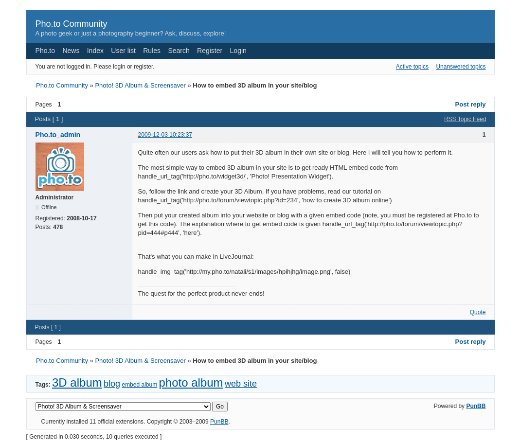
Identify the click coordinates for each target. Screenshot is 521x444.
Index (95, 50)
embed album (139, 384)
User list (123, 50)
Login (238, 50)
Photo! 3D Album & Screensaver (140, 85)
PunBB (475, 406)
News (70, 50)
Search (178, 50)
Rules (152, 50)
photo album (191, 382)
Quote (478, 312)
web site (241, 384)
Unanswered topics (460, 66)
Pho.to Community (72, 24)
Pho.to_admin (58, 135)
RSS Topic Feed (465, 119)
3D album (77, 382)
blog (112, 384)
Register (209, 50)
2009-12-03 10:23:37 (165, 134)
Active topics (412, 66)
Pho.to (45, 50)
